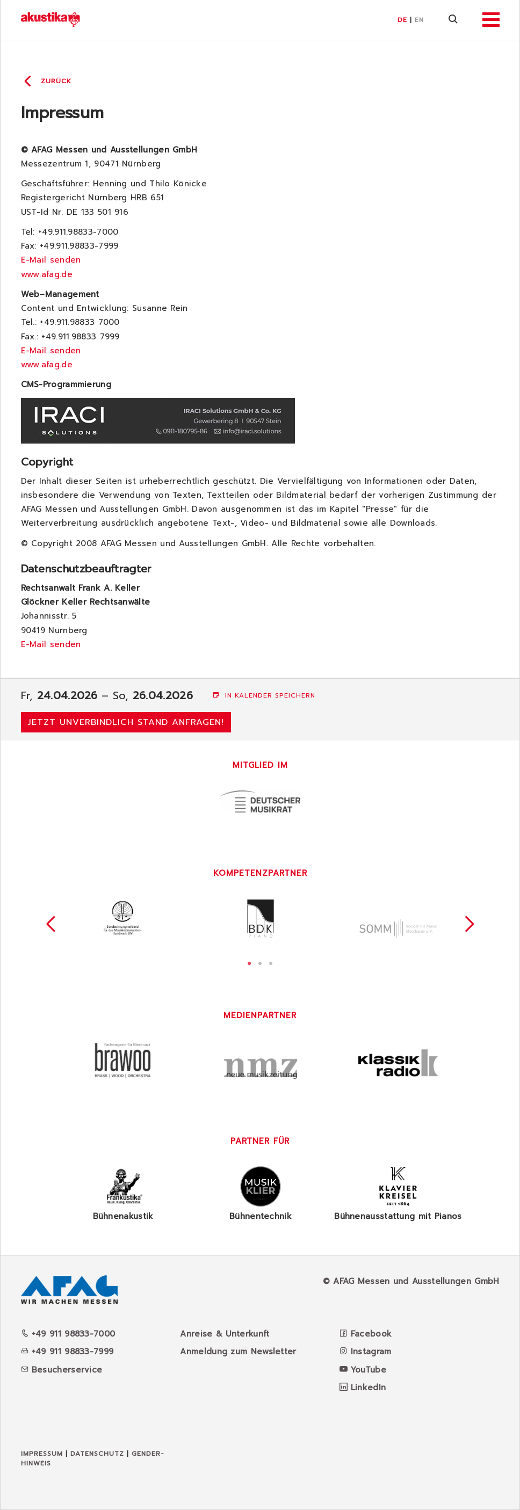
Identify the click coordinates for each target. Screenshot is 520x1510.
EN (419, 20)
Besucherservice (62, 1370)
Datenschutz (97, 1453)
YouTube (368, 1370)
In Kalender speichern (264, 695)
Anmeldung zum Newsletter (238, 1351)
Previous (51, 924)
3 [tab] (270, 962)
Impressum (42, 1453)
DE (402, 20)
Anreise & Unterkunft (224, 1334)
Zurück (56, 81)
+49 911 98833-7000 (68, 1334)
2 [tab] (260, 962)
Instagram (371, 1351)
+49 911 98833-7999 (67, 1351)
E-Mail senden (51, 260)
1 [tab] (249, 962)
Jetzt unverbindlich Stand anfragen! (126, 722)
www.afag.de (47, 274)
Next (469, 924)
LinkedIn (368, 1387)
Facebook (371, 1334)
